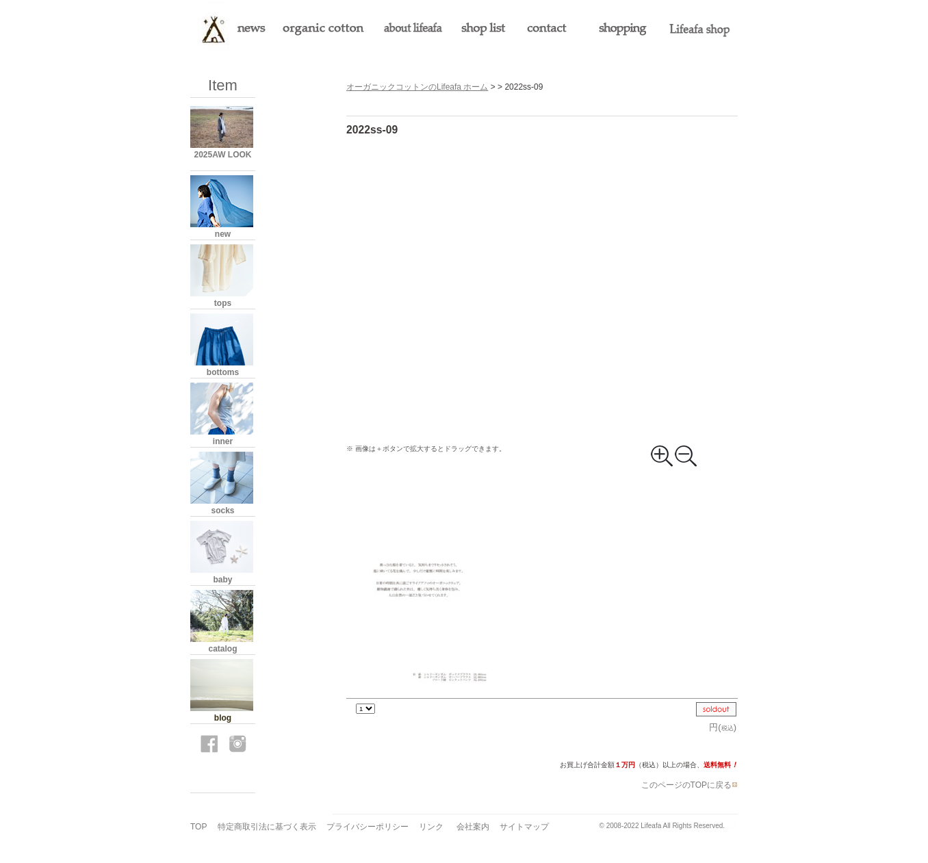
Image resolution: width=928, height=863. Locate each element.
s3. (733, 825)
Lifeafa (651, 825)
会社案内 (472, 827)
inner (223, 441)
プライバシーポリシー (367, 827)
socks (222, 510)
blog (222, 718)
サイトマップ (524, 827)
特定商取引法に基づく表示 (267, 827)
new (223, 234)
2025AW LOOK (222, 154)
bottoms (223, 372)
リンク (431, 827)
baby (222, 579)
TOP (198, 827)
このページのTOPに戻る (689, 785)
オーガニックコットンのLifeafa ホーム (417, 87)
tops (222, 303)
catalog (222, 649)
